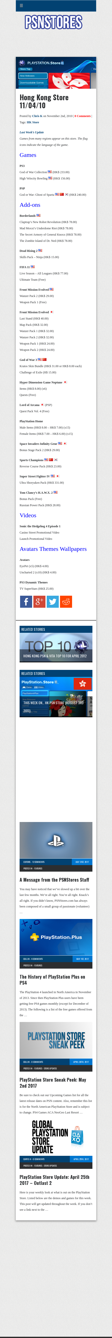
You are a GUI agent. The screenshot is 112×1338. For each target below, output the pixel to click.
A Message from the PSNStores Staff (54, 879)
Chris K (37, 116)
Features (38, 868)
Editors (26, 862)
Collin (26, 959)
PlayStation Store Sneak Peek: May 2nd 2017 (53, 1082)
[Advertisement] (56, 46)
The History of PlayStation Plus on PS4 (52, 979)
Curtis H (27, 1159)
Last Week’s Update (32, 132)
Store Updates (50, 1068)
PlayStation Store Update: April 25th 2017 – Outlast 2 (54, 1180)
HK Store (33, 122)
